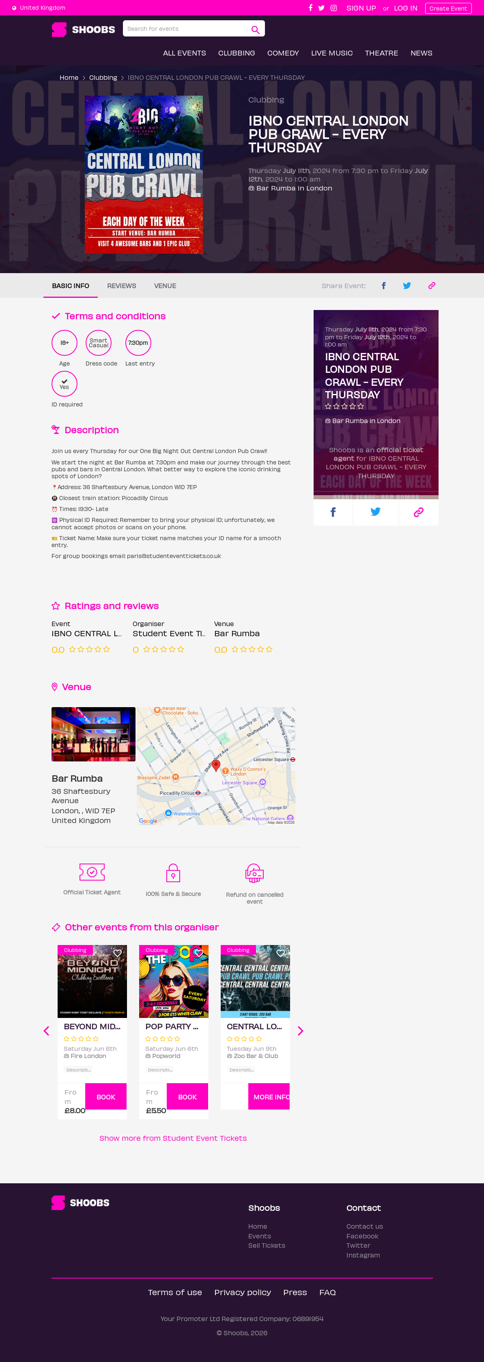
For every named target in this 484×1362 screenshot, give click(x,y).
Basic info (70, 285)
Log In (405, 7)
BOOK (106, 1097)
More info (272, 1097)
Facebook (362, 1236)
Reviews (121, 285)
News (421, 52)
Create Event (448, 8)
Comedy (283, 52)
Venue (165, 285)
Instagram (363, 1255)
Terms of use (175, 1292)
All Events (184, 52)
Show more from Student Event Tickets (173, 1137)
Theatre (381, 52)
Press (295, 1292)
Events (259, 1236)
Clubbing (236, 52)
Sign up (361, 7)
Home (69, 77)
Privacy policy (242, 1292)
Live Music (332, 52)
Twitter (358, 1245)
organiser (196, 926)
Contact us (364, 1226)
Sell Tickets (266, 1245)
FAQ (327, 1292)
